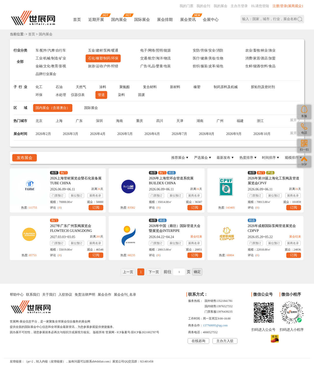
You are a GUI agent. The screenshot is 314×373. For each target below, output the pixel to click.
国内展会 (119, 19)
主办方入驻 (225, 341)
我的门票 (186, 6)
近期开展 (96, 19)
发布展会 (24, 158)
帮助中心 (17, 294)
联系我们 (33, 294)
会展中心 (211, 19)
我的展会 (220, 6)
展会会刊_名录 (125, 294)
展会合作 (104, 294)
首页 (77, 19)
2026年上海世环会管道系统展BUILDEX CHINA (171, 180)
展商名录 (95, 195)
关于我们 (49, 294)
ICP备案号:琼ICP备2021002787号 (138, 332)
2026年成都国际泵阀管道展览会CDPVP (272, 228)
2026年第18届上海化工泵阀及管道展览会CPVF (273, 180)
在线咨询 (198, 341)
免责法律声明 (85, 294)
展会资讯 (188, 19)
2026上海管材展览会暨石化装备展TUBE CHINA (76, 180)
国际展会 (142, 19)
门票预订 (58, 195)
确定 (197, 272)
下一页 (154, 272)
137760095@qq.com (215, 325)
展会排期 (165, 19)
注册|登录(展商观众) (288, 6)
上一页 (128, 272)
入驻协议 (65, 294)
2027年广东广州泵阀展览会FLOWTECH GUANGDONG (71, 228)
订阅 (95, 207)
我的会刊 (203, 6)
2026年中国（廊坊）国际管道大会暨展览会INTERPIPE (174, 228)
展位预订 (76, 195)
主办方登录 (239, 6)
